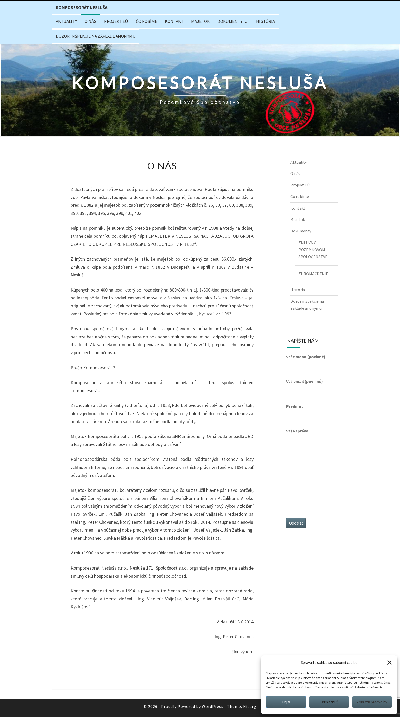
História (265, 21)
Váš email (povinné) (314, 385)
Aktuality (66, 21)
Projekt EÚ (116, 21)
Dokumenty (229, 21)
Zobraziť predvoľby (372, 702)
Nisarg (249, 706)
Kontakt (174, 21)
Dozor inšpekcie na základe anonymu (96, 36)
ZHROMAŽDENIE (313, 273)
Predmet (314, 410)
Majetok (200, 21)
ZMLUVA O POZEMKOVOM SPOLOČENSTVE (313, 249)
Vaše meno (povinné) (314, 361)
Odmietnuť (329, 702)
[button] (389, 662)
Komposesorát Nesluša (82, 7)
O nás (90, 21)
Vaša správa (314, 468)
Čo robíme (146, 21)
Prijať (286, 702)
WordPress (212, 706)
